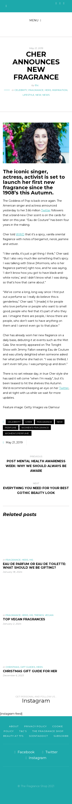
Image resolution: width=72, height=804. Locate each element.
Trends (39, 615)
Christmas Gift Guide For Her (30, 671)
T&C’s (23, 731)
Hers (48, 90)
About (14, 726)
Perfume (11, 427)
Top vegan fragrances (24, 619)
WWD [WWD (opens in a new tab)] (20, 234)
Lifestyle (28, 94)
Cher (28, 421)
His (31, 559)
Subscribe (61, 735)
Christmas (12, 666)
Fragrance (36, 90)
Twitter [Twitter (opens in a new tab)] (45, 210)
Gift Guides (27, 666)
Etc (37, 85)
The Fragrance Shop (48, 731)
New (38, 94)
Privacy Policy (35, 726)
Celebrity (20, 90)
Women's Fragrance (35, 427)
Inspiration (59, 90)
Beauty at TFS (13, 735)
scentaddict (38, 735)
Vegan (49, 615)
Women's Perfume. (17, 433)
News (46, 94)
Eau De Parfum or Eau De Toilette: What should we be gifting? (34, 565)
